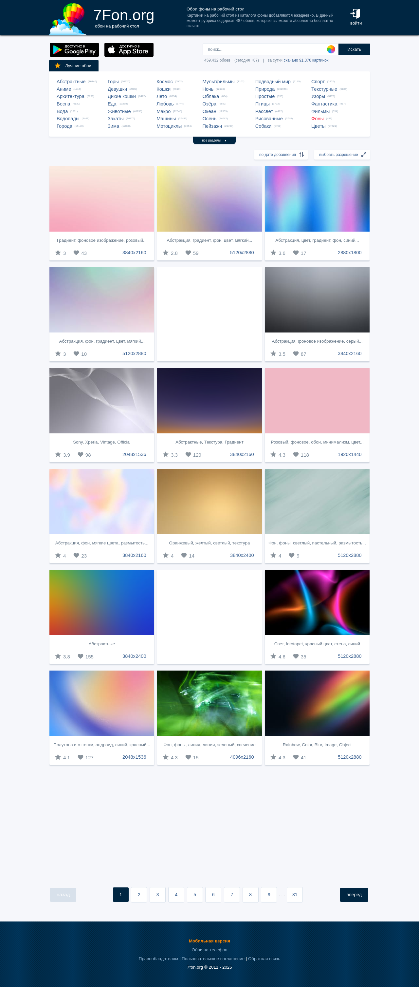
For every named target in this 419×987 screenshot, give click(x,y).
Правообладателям (158, 959)
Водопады (68, 118)
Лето (161, 96)
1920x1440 (350, 454)
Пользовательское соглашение (213, 959)
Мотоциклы (169, 126)
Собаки (263, 126)
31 (295, 894)
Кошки (163, 89)
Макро (163, 111)
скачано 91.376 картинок (305, 60)
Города (64, 126)
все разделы (214, 140)
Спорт (318, 81)
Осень (209, 118)
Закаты (116, 118)
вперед (354, 894)
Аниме (64, 89)
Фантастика (324, 103)
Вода (62, 111)
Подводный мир (273, 81)
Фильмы (320, 111)
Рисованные (269, 118)
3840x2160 (134, 252)
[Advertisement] (209, 314)
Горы (113, 81)
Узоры (318, 96)
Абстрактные (71, 81)
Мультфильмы (218, 81)
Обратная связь (264, 959)
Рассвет (264, 111)
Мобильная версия (209, 941)
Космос (164, 81)
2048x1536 (134, 454)
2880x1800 (350, 252)
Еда (112, 103)
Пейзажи (212, 126)
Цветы (318, 126)
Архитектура (70, 96)
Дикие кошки (122, 96)
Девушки (117, 89)
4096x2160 (242, 757)
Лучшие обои (72, 65)
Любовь (165, 103)
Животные (119, 111)
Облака (210, 96)
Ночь (207, 89)
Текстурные (324, 89)
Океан (209, 111)
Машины (166, 118)
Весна (63, 103)
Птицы (262, 103)
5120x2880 (242, 252)
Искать (354, 49)
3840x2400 (242, 555)
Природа (265, 89)
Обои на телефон (210, 950)
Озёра (209, 103)
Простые (265, 96)
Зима (113, 126)
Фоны (317, 118)
